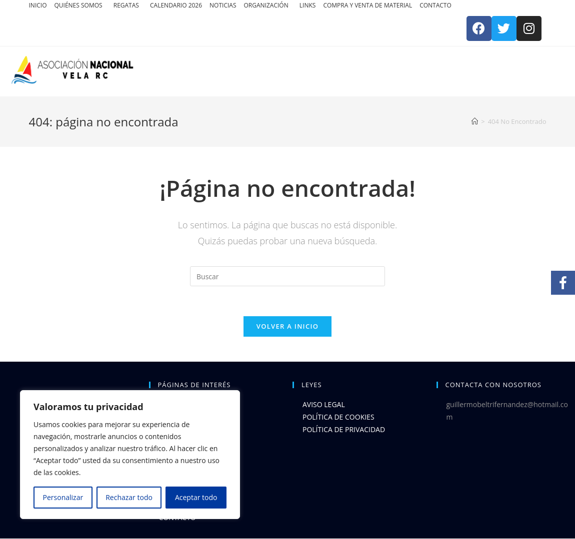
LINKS (308, 5)
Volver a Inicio (287, 326)
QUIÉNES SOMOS (79, 5)
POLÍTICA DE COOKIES (338, 417)
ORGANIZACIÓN (267, 5)
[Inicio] (475, 121)
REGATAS (127, 5)
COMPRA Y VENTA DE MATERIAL (367, 5)
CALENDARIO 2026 (176, 5)
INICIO (38, 5)
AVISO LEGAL (323, 404)
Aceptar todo (196, 497)
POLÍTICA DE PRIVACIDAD (343, 430)
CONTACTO (436, 5)
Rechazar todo (129, 497)
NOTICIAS (223, 5)
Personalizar (63, 497)
